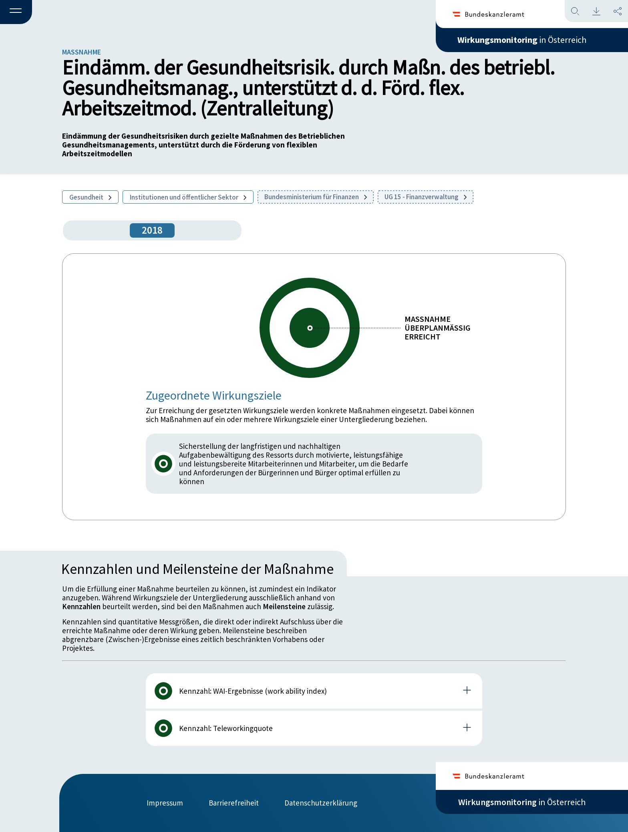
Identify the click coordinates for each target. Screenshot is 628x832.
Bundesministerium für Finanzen (315, 196)
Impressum (165, 803)
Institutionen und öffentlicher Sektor (188, 197)
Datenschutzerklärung (320, 803)
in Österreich (521, 39)
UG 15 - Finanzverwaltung (425, 196)
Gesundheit (90, 197)
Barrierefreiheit (234, 803)
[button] (16, 12)
